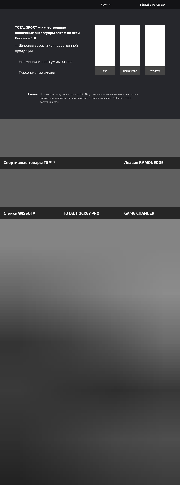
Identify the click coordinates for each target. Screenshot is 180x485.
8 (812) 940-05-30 (152, 4)
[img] (136, 4)
